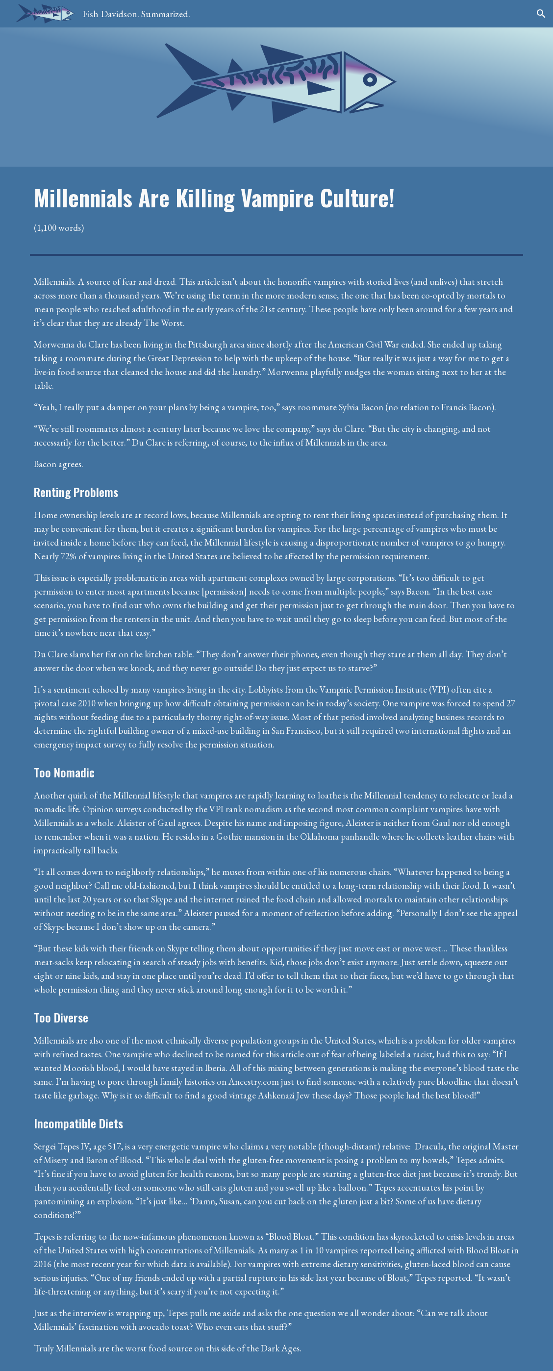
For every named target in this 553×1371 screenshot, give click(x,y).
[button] (541, 13)
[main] (276, 208)
